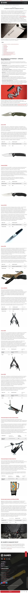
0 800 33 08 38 (4, 568)
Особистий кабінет (21, 591)
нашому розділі (9, 548)
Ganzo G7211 (5, 48)
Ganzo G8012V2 (5, 49)
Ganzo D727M (5, 47)
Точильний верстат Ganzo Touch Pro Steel (9, 417)
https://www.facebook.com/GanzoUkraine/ (1, 582)
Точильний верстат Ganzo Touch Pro (8, 458)
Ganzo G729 (5, 45)
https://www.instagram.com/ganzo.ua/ (2, 582)
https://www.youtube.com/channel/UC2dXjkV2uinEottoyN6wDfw (4, 582)
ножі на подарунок (23, 16)
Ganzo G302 (3, 374)
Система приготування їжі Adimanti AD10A (10, 499)
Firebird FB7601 (5, 46)
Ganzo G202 (3, 330)
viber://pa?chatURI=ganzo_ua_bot (5, 582)
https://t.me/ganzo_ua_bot (6, 582)
